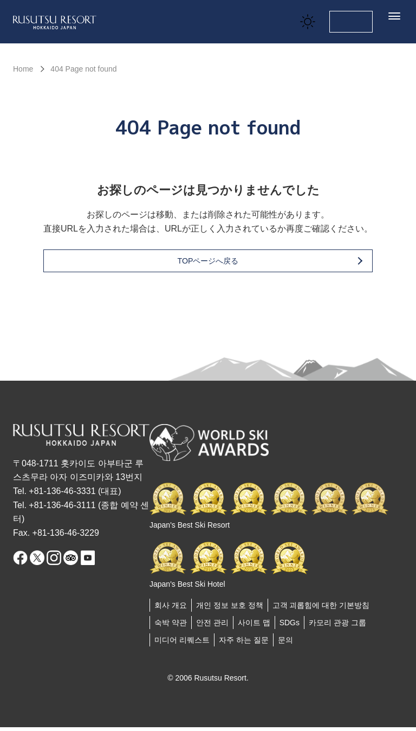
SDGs (290, 626)
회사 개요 (170, 609)
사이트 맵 (254, 626)
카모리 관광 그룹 (337, 626)
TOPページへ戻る (225, 264)
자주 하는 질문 (244, 643)
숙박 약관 (170, 626)
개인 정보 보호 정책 (229, 609)
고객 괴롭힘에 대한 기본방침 (321, 609)
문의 (285, 643)
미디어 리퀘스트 (182, 643)
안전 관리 (212, 626)
